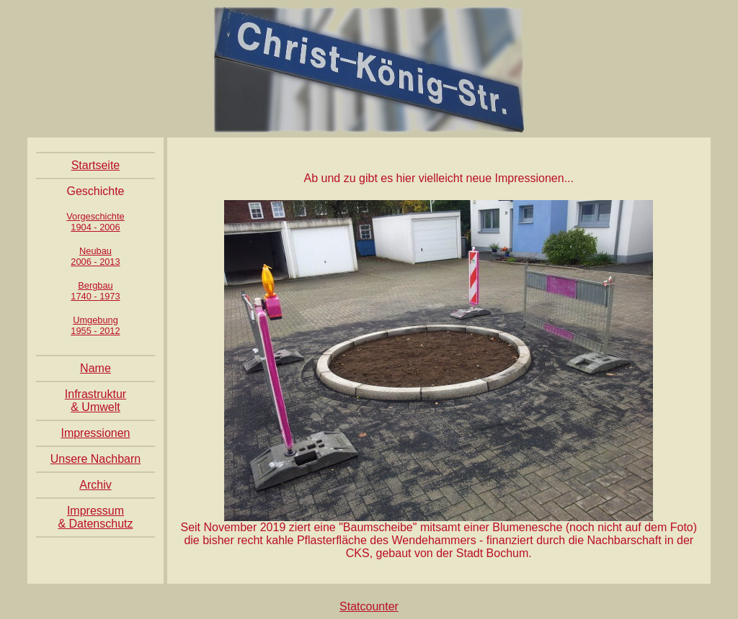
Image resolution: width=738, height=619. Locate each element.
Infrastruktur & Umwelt (95, 400)
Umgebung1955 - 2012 (95, 325)
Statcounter (369, 606)
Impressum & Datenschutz (95, 517)
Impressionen (95, 433)
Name (95, 368)
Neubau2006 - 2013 (95, 256)
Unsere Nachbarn (95, 459)
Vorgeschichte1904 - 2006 (95, 221)
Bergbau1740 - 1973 (95, 291)
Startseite (95, 165)
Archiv (95, 485)
